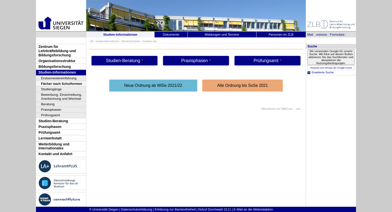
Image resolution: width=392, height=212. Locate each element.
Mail (310, 34)
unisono (321, 34)
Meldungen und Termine (222, 34)
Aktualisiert (268, 108)
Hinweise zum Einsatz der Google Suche (331, 68)
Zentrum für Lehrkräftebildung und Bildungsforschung (57, 51)
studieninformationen (107, 41)
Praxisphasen (51, 109)
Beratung (47, 104)
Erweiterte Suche (323, 72)
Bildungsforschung (54, 67)
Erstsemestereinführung (58, 78)
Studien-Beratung (53, 121)
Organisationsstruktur (57, 61)
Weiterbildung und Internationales (53, 146)
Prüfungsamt (50, 115)
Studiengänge (51, 89)
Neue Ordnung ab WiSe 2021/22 (153, 85)
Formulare (337, 34)
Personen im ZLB (281, 34)
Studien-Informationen (57, 72)
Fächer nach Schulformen (61, 84)
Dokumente (171, 34)
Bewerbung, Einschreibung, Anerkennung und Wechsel (61, 97)
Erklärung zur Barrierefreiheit (175, 209)
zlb (92, 41)
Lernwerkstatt (50, 138)
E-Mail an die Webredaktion (253, 209)
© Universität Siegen (103, 209)
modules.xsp (149, 41)
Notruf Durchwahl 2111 (214, 209)
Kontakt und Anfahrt (55, 154)
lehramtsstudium (131, 41)
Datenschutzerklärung (136, 209)
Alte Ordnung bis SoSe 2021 (242, 85)
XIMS (284, 108)
